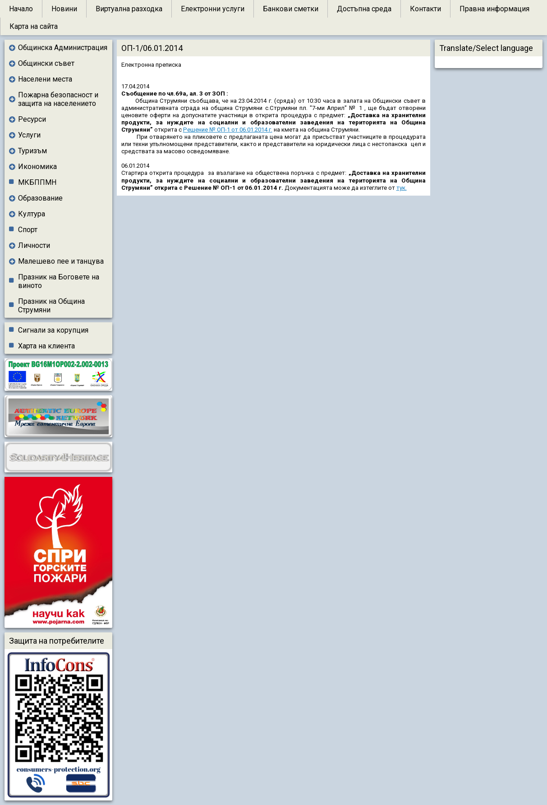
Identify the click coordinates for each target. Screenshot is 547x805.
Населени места (45, 79)
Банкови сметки (290, 9)
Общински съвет (46, 63)
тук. (401, 187)
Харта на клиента (46, 346)
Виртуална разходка (129, 9)
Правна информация (494, 9)
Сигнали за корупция (53, 330)
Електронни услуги (212, 9)
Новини (64, 9)
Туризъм (32, 150)
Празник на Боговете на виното (58, 281)
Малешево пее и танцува (61, 261)
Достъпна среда (364, 9)
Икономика (37, 166)
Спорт (27, 229)
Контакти (425, 9)
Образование (40, 198)
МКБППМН (37, 182)
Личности (34, 245)
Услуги (29, 135)
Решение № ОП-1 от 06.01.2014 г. (227, 129)
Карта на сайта (33, 26)
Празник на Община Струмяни (51, 305)
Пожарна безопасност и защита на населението (58, 99)
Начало (21, 9)
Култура (31, 214)
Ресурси (32, 119)
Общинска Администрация (62, 47)
